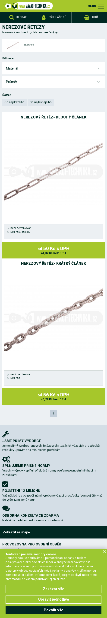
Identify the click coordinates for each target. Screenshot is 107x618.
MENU (92, 6)
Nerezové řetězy (45, 32)
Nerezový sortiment (15, 32)
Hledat (21, 17)
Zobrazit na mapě (16, 532)
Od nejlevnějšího (41, 102)
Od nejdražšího (14, 102)
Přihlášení (57, 17)
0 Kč (95, 17)
